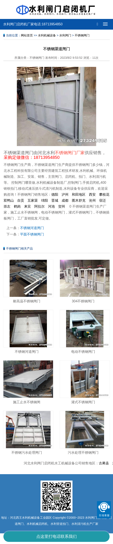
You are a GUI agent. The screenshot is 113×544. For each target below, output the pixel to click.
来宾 (27, 206)
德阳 (54, 194)
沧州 (92, 200)
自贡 (20, 200)
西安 (92, 194)
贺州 (61, 206)
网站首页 (27, 35)
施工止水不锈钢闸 (26, 402)
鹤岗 (17, 206)
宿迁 (102, 200)
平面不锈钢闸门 (32, 234)
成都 (65, 200)
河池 (51, 206)
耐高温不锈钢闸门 (26, 301)
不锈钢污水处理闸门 (26, 452)
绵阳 (44, 200)
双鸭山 (9, 200)
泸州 (65, 194)
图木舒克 (78, 200)
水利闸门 (65, 35)
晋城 (54, 200)
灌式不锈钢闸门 (83, 402)
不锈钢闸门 (82, 35)
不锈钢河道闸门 (32, 228)
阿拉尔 (39, 206)
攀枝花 (104, 194)
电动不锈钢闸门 (83, 351)
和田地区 (78, 194)
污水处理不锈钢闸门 (83, 452)
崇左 (7, 206)
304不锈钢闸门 (83, 301)
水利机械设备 (47, 35)
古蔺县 (105, 463)
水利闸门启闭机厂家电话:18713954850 (32, 24)
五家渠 (33, 200)
